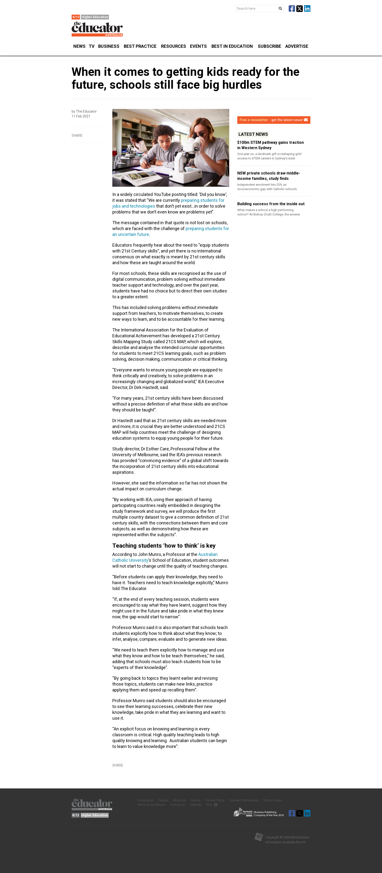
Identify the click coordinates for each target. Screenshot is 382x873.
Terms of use (272, 800)
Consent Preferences (243, 800)
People (163, 800)
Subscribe (269, 48)
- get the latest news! (274, 120)
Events (199, 48)
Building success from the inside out (271, 204)
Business (108, 48)
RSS (211, 804)
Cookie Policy (214, 800)
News (79, 48)
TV (92, 46)
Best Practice (140, 48)
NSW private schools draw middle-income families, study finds (268, 176)
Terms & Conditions (151, 804)
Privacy (196, 800)
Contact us (177, 804)
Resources (173, 48)
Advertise (296, 46)
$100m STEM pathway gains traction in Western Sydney (270, 145)
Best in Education (232, 46)
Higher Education (95, 17)
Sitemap (195, 804)
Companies (145, 800)
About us (179, 800)
